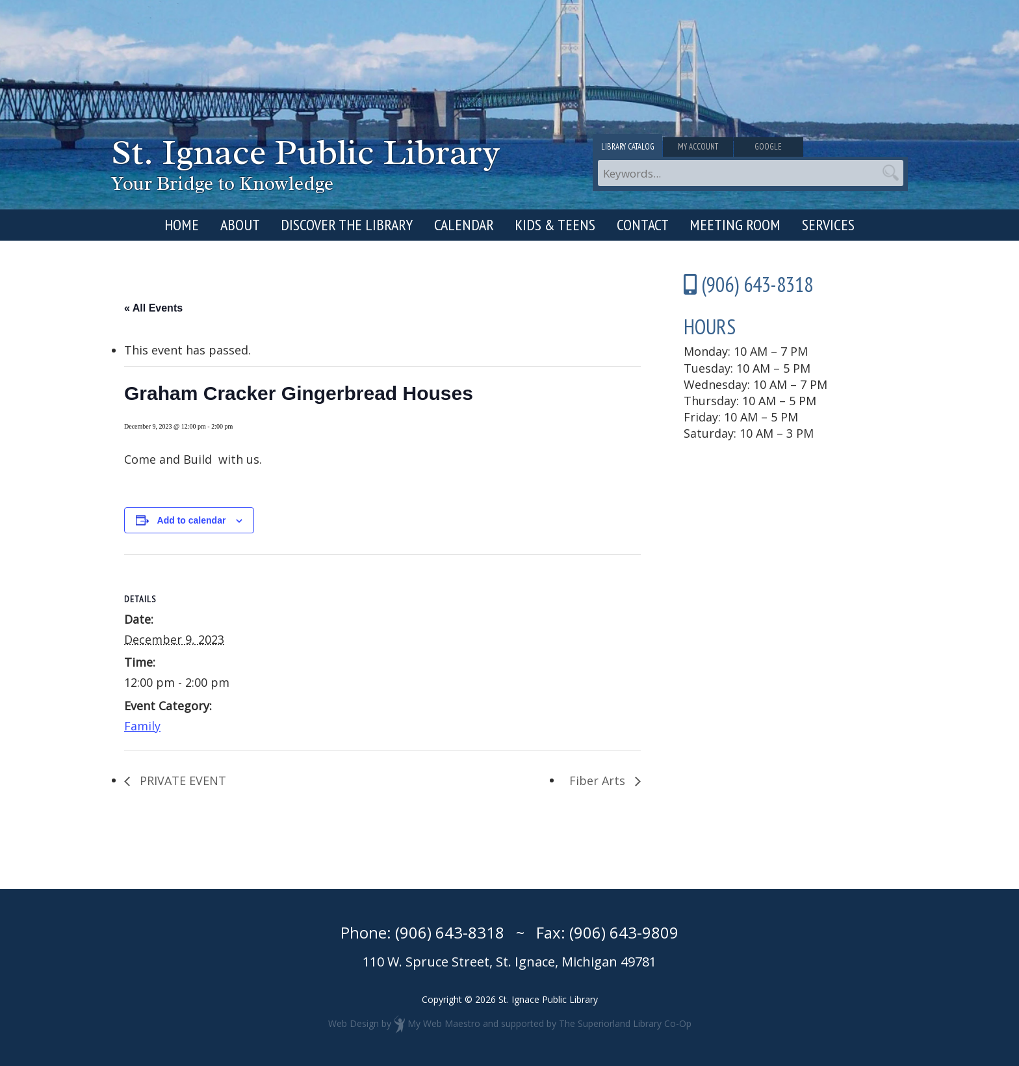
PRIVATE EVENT (181, 780)
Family (142, 726)
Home (181, 225)
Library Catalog (645, 148)
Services (828, 225)
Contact (643, 225)
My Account (750, 148)
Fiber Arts (598, 780)
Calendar (464, 225)
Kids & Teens (555, 225)
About (240, 225)
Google (856, 148)
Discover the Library (347, 225)
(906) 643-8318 (449, 932)
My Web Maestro (443, 1023)
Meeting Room (735, 225)
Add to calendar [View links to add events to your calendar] (191, 520)
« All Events (153, 307)
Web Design (353, 1023)
